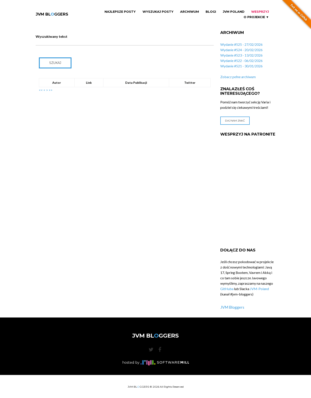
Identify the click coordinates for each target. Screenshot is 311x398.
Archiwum (189, 12)
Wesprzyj (260, 12)
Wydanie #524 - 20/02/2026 (241, 50)
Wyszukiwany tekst (51, 36)
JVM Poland (233, 12)
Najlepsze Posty (120, 12)
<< (41, 90)
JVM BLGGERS (52, 14)
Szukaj (55, 63)
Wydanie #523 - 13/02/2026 (241, 55)
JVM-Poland (259, 289)
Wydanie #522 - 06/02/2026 (241, 60)
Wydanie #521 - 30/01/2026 (241, 66)
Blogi (211, 12)
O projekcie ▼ (256, 17)
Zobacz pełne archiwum (238, 77)
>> (50, 90)
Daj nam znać (235, 120)
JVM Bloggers (232, 307)
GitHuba (226, 289)
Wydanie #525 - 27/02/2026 (241, 44)
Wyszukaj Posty (158, 12)
